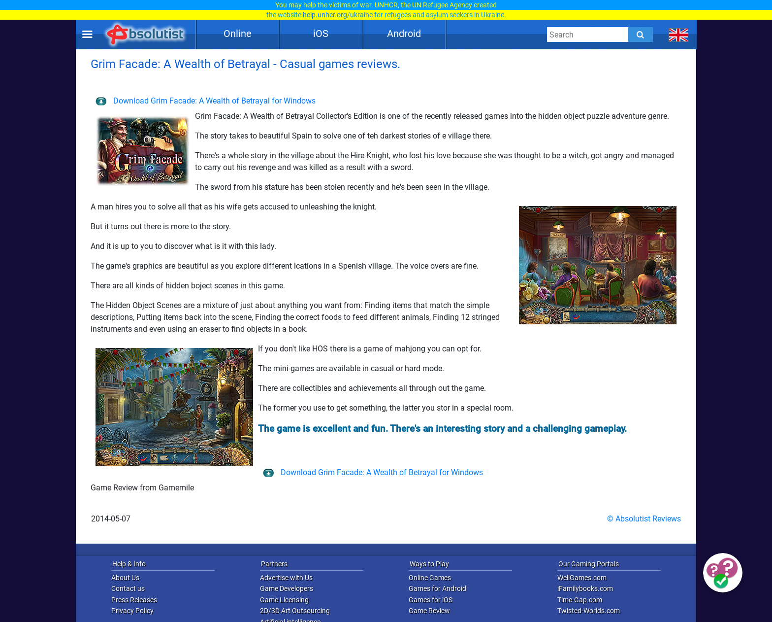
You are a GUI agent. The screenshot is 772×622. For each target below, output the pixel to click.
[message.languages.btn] (679, 34)
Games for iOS (430, 600)
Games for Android (437, 588)
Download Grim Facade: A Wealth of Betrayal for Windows (206, 100)
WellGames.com (582, 578)
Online (238, 33)
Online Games (430, 578)
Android (404, 33)
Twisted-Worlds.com (588, 611)
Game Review (429, 611)
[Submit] (640, 34)
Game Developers (286, 588)
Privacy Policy (132, 611)
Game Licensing (284, 600)
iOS (320, 33)
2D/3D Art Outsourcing (295, 611)
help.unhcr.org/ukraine (338, 15)
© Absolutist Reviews (644, 518)
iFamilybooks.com (585, 588)
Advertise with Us (286, 578)
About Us (125, 578)
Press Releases (134, 600)
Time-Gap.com (579, 600)
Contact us (128, 588)
